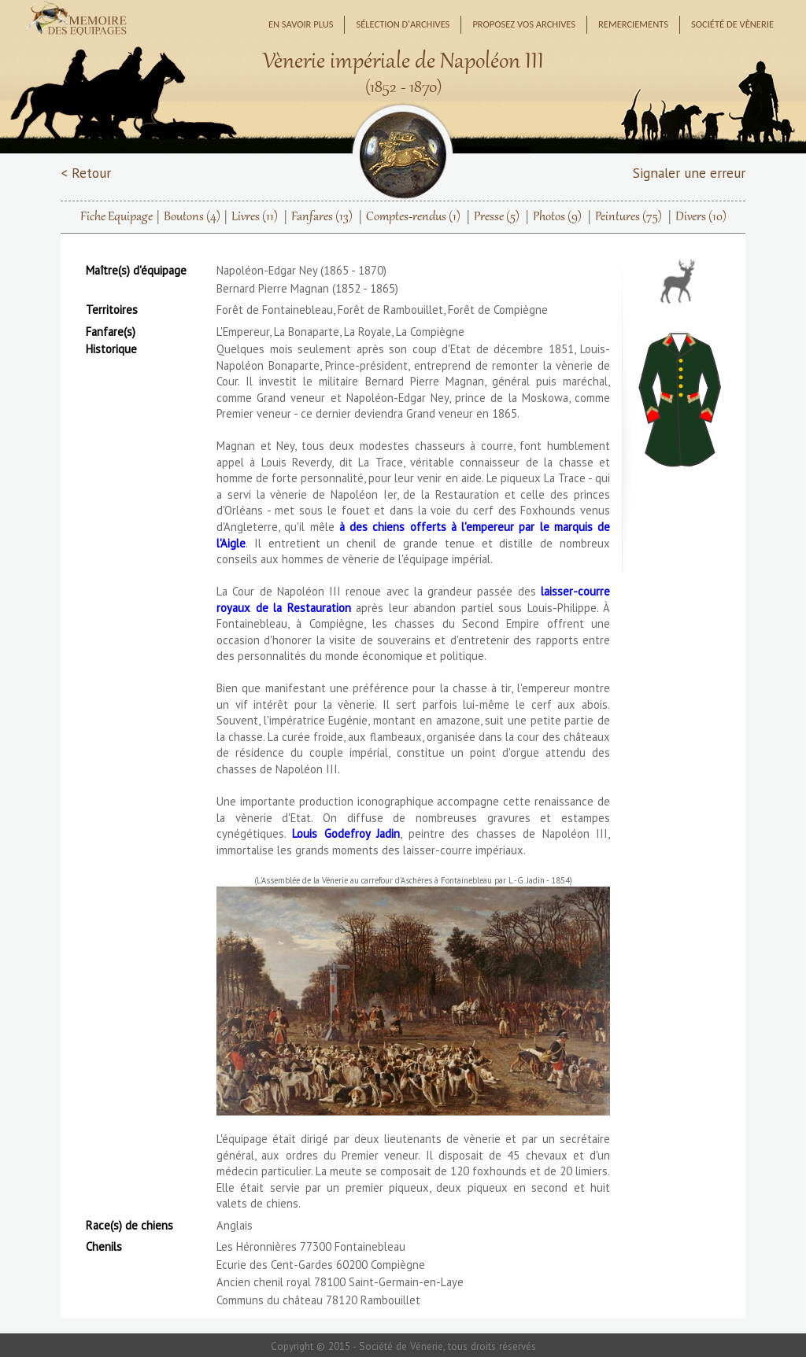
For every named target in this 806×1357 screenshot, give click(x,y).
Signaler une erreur (689, 173)
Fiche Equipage (116, 217)
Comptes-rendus (413, 217)
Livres (254, 217)
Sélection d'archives (402, 24)
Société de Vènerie (732, 24)
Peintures (628, 217)
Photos (557, 217)
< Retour (86, 173)
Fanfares (322, 217)
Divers (701, 217)
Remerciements (633, 24)
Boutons (192, 217)
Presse (496, 217)
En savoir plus (301, 24)
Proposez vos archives (523, 24)
